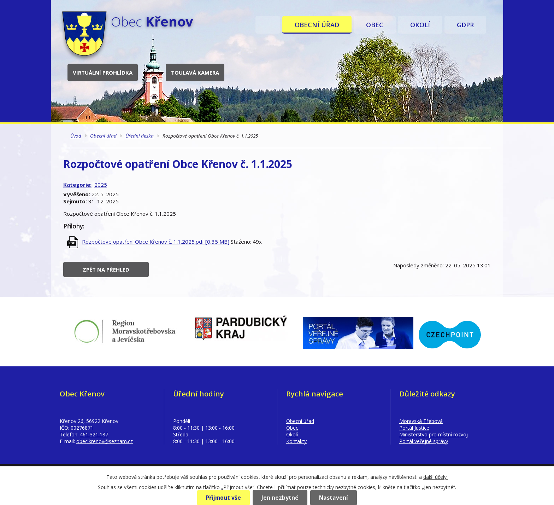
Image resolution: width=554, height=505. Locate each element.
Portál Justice (414, 427)
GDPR (465, 25)
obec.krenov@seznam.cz (104, 441)
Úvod (267, 25)
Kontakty (296, 441)
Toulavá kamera (195, 72)
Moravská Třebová (421, 421)
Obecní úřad (317, 25)
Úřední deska (139, 136)
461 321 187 (94, 434)
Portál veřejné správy (423, 441)
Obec (374, 25)
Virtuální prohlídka (102, 72)
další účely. (435, 477)
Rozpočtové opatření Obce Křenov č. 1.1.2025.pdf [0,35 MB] (155, 241)
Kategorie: (77, 184)
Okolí (420, 25)
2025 (100, 184)
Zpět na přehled (106, 269)
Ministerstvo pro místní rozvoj (433, 434)
